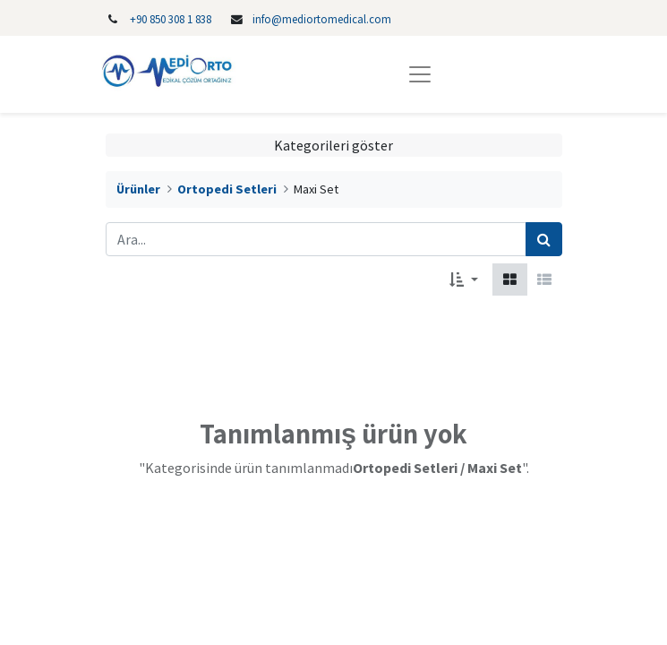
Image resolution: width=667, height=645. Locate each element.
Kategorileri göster (333, 145)
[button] (463, 279)
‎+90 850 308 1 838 (170, 19)
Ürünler (138, 189)
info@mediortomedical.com (321, 19)
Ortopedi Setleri (227, 189)
